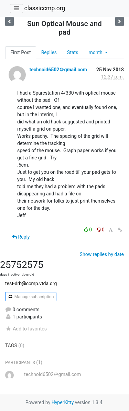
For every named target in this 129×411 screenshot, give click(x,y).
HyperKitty (63, 402)
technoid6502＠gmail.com (58, 69)
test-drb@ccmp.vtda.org (31, 283)
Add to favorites (26, 328)
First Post (20, 52)
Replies (49, 52)
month (96, 52)
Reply (21, 237)
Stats (72, 52)
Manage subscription (31, 296)
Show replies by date (102, 254)
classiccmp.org (44, 8)
